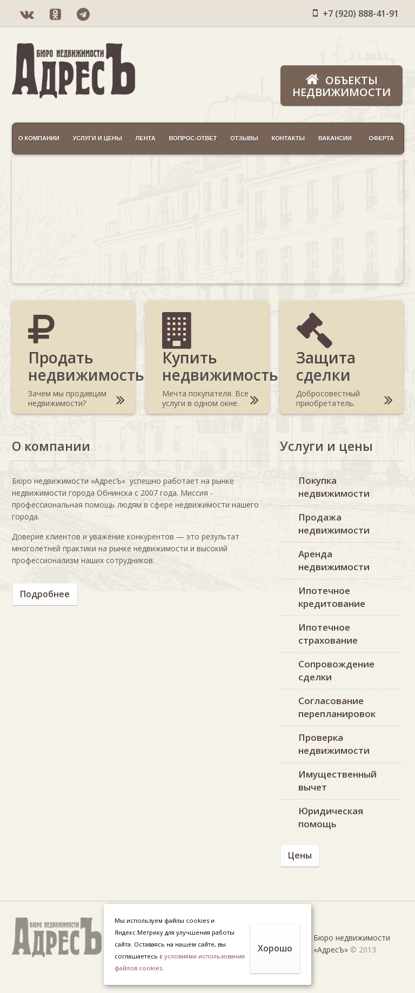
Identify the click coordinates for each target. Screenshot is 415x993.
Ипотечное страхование (328, 633)
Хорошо (275, 948)
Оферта (381, 138)
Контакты (288, 138)
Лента (146, 138)
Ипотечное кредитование (331, 597)
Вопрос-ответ (193, 138)
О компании (38, 138)
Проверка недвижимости (334, 743)
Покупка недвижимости (334, 486)
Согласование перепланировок (337, 707)
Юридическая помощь (330, 817)
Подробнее (45, 594)
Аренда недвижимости (334, 560)
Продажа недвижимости (334, 523)
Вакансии (335, 138)
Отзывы (244, 138)
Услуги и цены (97, 138)
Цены (300, 855)
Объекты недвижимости (341, 85)
